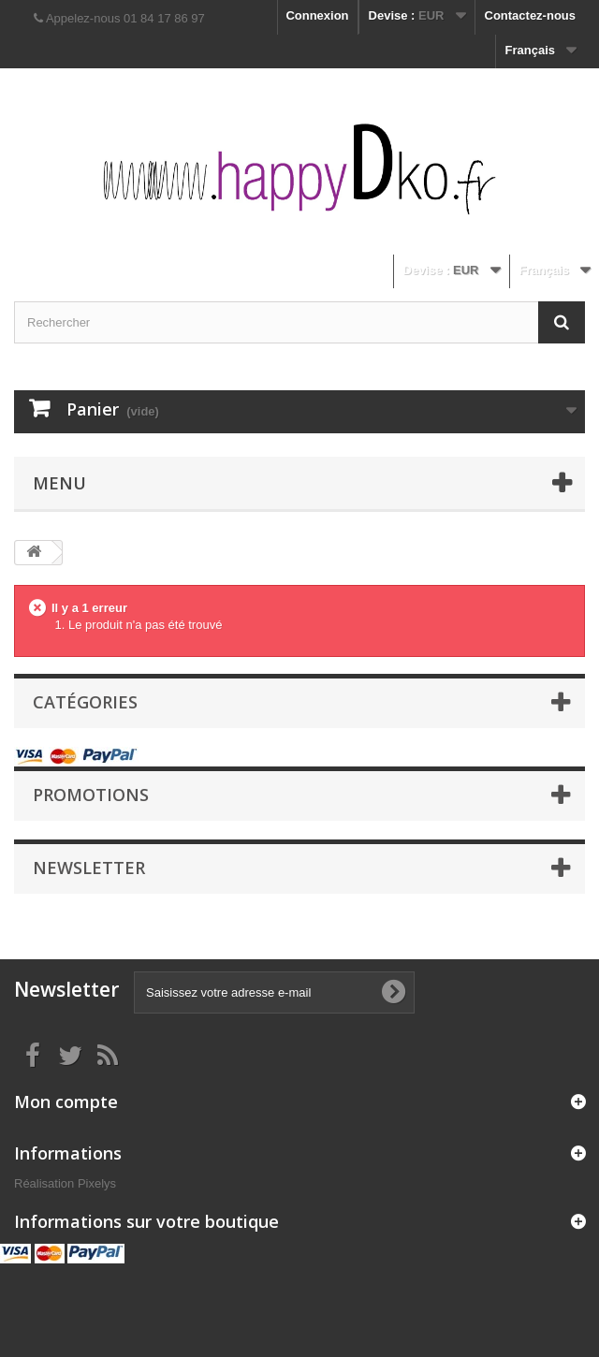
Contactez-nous (531, 15)
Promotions (91, 794)
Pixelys (97, 1183)
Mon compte (66, 1101)
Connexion (316, 15)
